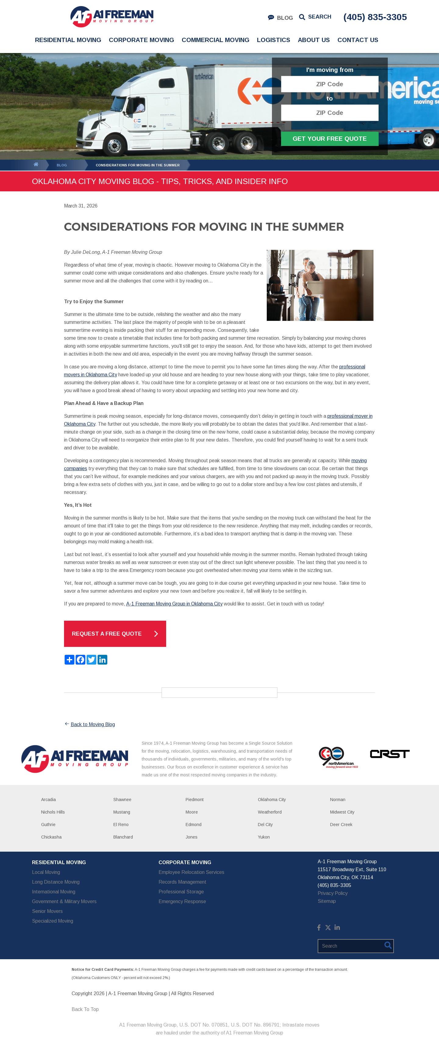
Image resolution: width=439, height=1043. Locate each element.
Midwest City (342, 812)
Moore (192, 812)
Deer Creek (341, 824)
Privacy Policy (333, 893)
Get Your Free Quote (330, 138)
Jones (192, 837)
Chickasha (51, 837)
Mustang (121, 812)
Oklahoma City (272, 799)
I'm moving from (329, 70)
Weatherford (270, 812)
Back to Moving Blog (89, 725)
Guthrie (48, 824)
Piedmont (195, 799)
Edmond (194, 824)
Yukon (264, 837)
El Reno (121, 824)
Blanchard (123, 837)
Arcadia (48, 799)
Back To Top (85, 1009)
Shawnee (122, 799)
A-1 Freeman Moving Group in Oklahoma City (174, 603)
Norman (337, 799)
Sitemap (327, 901)
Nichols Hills (53, 812)
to (330, 98)
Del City (265, 824)
